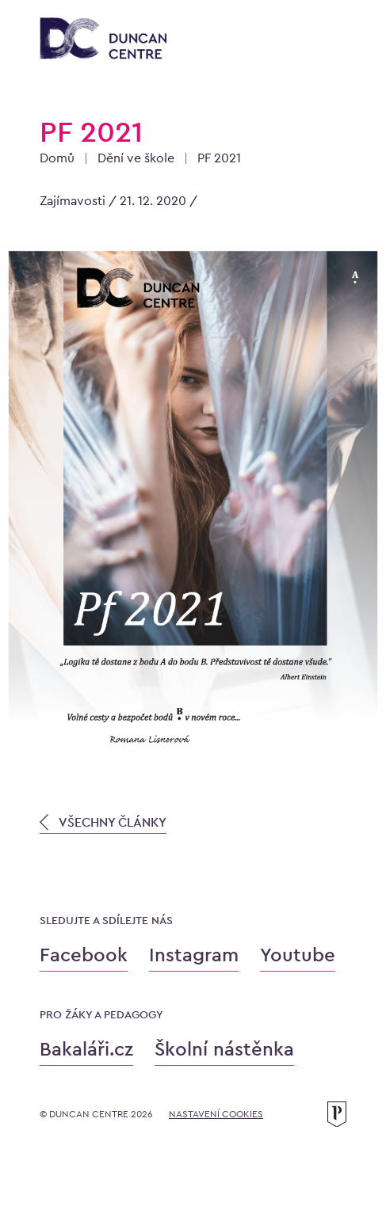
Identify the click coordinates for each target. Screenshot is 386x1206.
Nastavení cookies (216, 1114)
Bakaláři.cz (86, 1049)
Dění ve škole (135, 158)
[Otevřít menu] (330, 41)
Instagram (194, 954)
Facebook (84, 954)
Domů (57, 158)
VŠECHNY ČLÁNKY (103, 822)
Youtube (297, 954)
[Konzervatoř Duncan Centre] (103, 40)
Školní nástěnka (224, 1049)
